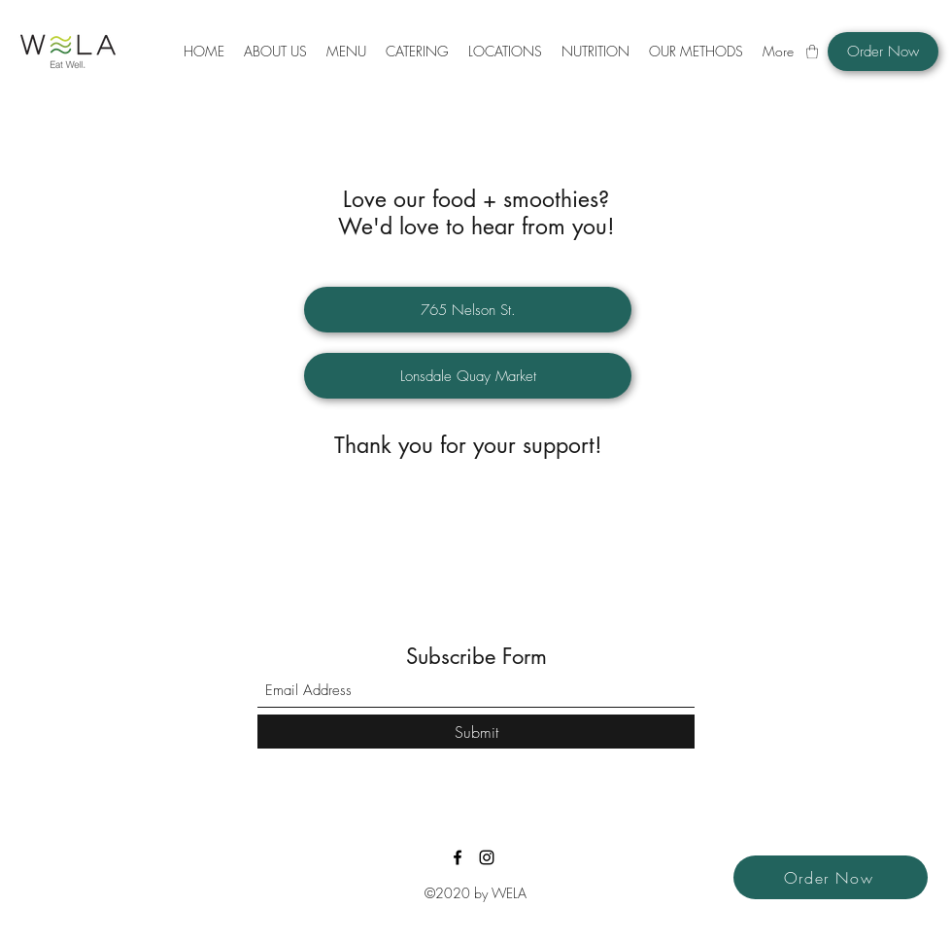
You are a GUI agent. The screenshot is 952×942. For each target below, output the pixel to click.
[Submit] (476, 732)
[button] (346, 51)
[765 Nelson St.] (467, 309)
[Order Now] (883, 51)
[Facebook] (457, 857)
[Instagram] (486, 857)
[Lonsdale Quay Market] (467, 376)
